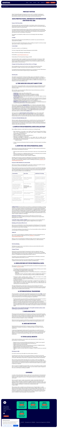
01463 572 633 (44, 403)
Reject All (10, 425)
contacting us (41, 159)
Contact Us (43, 2)
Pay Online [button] (52, 2)
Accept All (16, 425)
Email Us (21, 413)
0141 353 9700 (21, 403)
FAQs (38, 2)
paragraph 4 (19, 266)
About (31, 2)
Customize (5, 425)
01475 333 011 (22, 412)
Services (34, 2)
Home (27, 2)
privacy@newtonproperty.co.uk (22, 54)
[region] (10, 423)
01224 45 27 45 (33, 403)
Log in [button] (48, 2)
